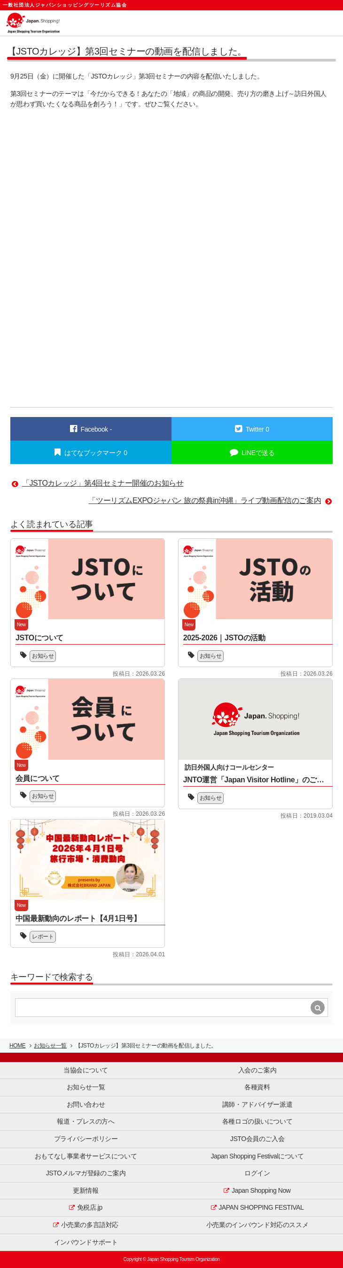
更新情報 (85, 1190)
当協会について (85, 1070)
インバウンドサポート (86, 1242)
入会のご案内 (257, 1070)
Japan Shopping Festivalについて (257, 1156)
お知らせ (43, 656)
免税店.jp (89, 1207)
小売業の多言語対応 (89, 1225)
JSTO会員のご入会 (257, 1138)
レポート (43, 936)
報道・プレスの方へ (85, 1121)
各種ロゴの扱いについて (257, 1121)
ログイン (257, 1173)
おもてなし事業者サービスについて (86, 1156)
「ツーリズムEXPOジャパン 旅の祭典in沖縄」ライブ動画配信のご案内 (204, 500)
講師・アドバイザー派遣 (257, 1104)
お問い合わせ (86, 1104)
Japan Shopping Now (261, 1190)
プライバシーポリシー (86, 1138)
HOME (17, 1045)
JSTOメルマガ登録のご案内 (86, 1173)
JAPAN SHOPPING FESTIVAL (261, 1207)
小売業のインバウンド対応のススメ (257, 1225)
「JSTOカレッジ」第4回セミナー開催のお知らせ (102, 483)
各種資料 (257, 1087)
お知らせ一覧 (50, 1045)
